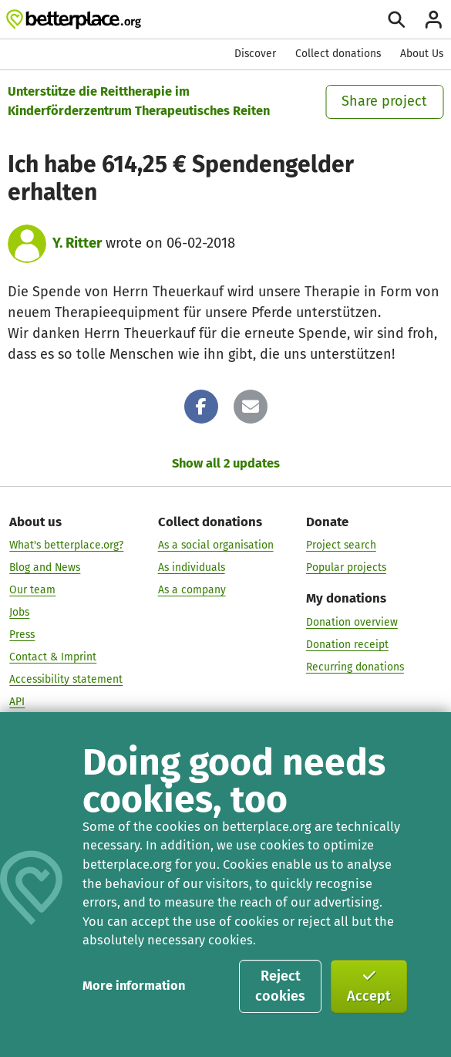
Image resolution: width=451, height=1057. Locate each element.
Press (22, 634)
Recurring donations (355, 666)
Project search (341, 545)
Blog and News (44, 567)
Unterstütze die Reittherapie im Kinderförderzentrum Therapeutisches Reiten (139, 101)
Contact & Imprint (52, 657)
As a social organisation (216, 545)
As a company (192, 589)
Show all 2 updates (226, 463)
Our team (32, 589)
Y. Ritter (77, 243)
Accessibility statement (66, 678)
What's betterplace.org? (66, 545)
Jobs (19, 612)
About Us (421, 53)
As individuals (191, 567)
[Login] (433, 19)
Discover (255, 53)
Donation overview (352, 621)
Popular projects (346, 567)
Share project (384, 101)
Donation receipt (347, 643)
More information (133, 985)
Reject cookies (280, 986)
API (17, 700)
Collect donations (338, 53)
